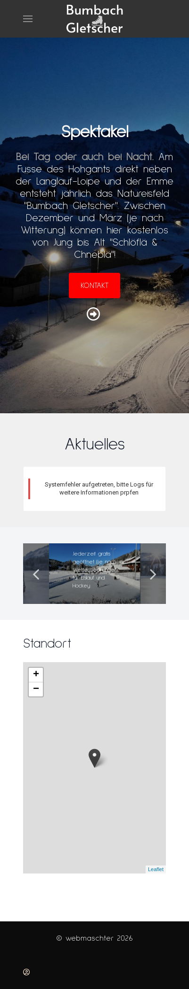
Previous (36, 573)
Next (153, 573)
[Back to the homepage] (94, 19)
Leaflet (156, 869)
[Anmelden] (26, 972)
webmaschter (91, 938)
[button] (28, 19)
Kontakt (94, 285)
